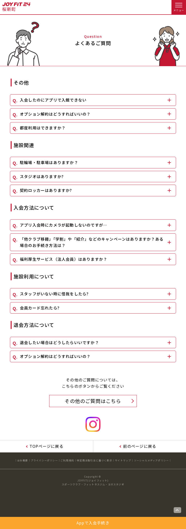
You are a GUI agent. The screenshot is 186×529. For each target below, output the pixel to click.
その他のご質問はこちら (93, 400)
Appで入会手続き (93, 523)
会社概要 (22, 460)
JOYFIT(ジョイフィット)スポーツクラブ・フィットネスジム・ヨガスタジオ (93, 482)
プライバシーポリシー (44, 460)
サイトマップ (123, 460)
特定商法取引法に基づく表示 (94, 460)
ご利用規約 (67, 460)
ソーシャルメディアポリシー (151, 460)
